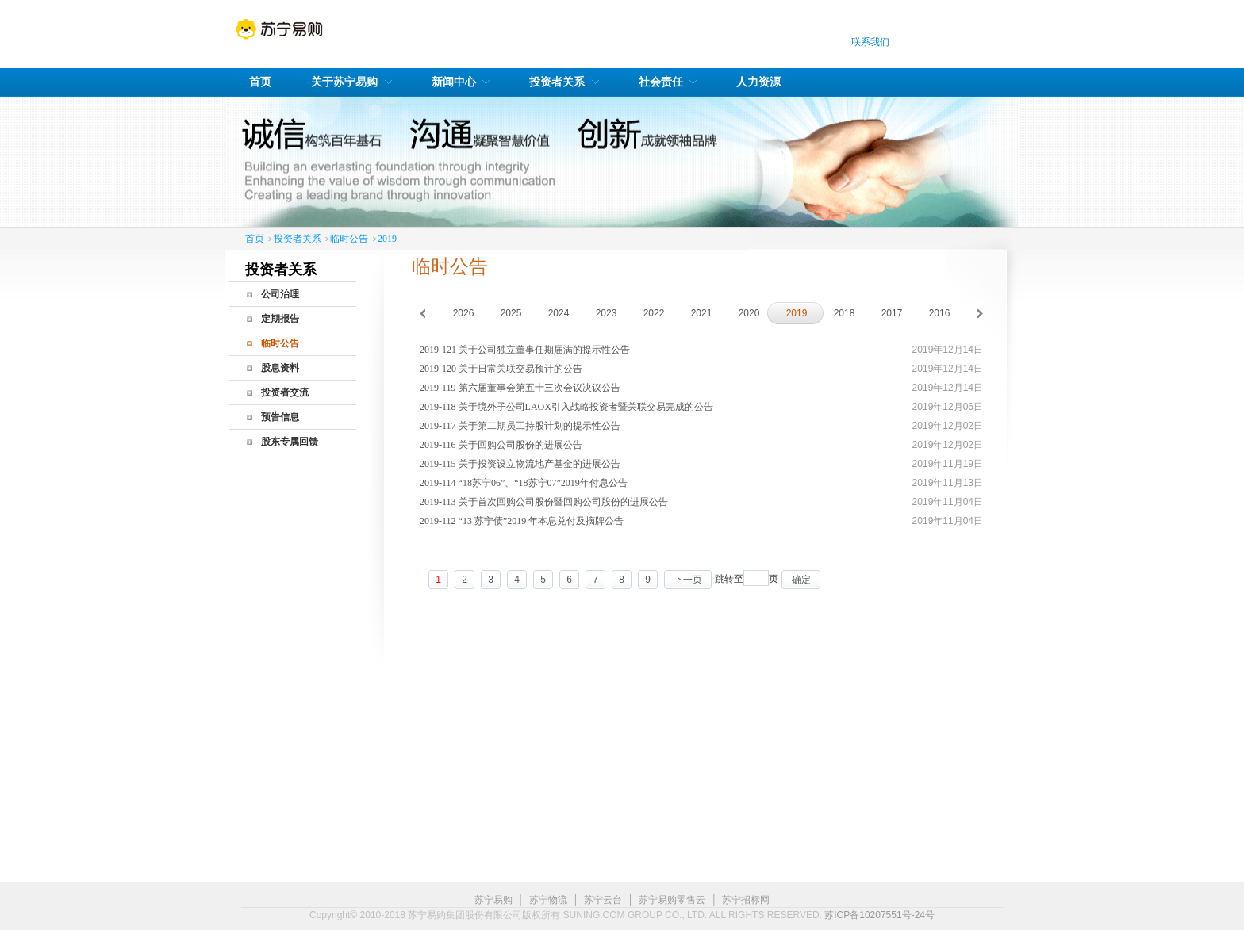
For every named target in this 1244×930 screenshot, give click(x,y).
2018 (844, 313)
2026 (463, 313)
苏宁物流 (548, 899)
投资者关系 (297, 238)
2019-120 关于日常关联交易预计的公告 (501, 368)
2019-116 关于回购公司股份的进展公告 (501, 444)
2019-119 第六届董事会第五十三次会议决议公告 (520, 387)
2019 (387, 238)
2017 (892, 313)
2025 (511, 313)
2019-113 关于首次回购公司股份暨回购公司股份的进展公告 (544, 501)
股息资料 (280, 367)
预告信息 (280, 417)
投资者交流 (285, 392)
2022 (654, 313)
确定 (801, 579)
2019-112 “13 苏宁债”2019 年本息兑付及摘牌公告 (522, 520)
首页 (254, 238)
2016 (939, 313)
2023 (606, 313)
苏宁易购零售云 (672, 899)
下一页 (688, 579)
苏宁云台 (603, 899)
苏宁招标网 (746, 899)
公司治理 (280, 294)
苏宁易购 (493, 899)
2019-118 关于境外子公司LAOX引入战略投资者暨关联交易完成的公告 (566, 406)
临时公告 (349, 238)
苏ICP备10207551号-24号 (879, 914)
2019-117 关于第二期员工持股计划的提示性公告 (520, 425)
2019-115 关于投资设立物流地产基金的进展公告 (520, 463)
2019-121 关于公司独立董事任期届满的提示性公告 (525, 349)
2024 (559, 313)
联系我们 (870, 42)
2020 (749, 313)
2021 (701, 313)
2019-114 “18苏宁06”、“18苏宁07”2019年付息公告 (524, 482)
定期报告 (280, 318)
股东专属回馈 (289, 441)
